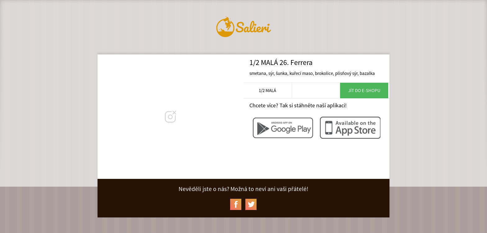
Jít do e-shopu (364, 90)
